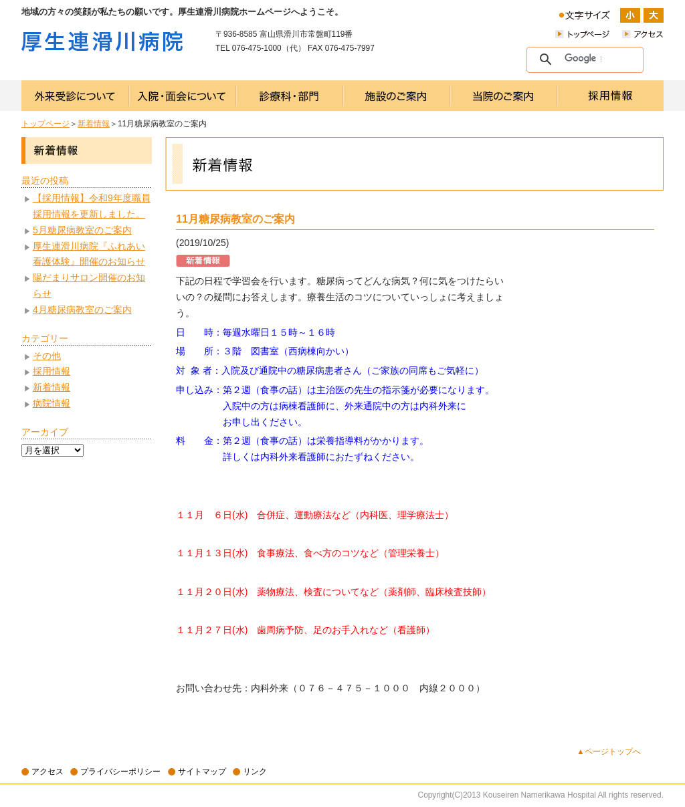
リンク (255, 771)
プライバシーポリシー (120, 771)
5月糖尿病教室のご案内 (82, 230)
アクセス (47, 771)
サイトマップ (202, 771)
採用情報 (51, 371)
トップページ (45, 123)
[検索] (583, 59)
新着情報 (94, 123)
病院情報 (51, 403)
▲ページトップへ (609, 751)
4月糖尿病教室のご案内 (82, 309)
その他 (47, 355)
